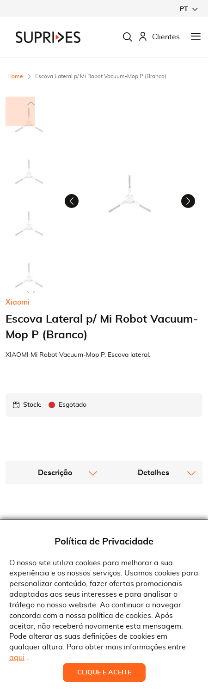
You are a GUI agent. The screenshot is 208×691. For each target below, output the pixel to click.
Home (15, 76)
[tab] (55, 514)
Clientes (159, 37)
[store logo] (48, 37)
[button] (188, 9)
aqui (16, 657)
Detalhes (153, 514)
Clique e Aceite (104, 672)
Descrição (55, 514)
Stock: (32, 446)
